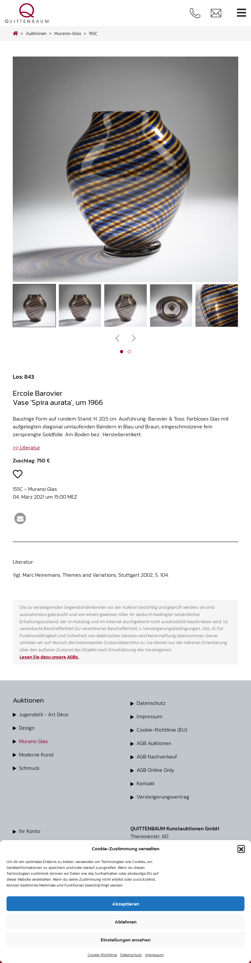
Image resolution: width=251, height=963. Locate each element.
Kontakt (146, 781)
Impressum (154, 955)
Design (27, 727)
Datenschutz (131, 955)
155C (93, 33)
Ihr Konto (29, 828)
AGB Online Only (155, 768)
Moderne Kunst (36, 753)
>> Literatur (26, 447)
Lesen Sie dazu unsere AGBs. (49, 656)
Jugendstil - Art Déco (43, 714)
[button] (241, 848)
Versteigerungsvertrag (163, 794)
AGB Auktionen (154, 742)
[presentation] (117, 337)
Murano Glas (33, 740)
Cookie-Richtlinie (102, 955)
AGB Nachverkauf (157, 755)
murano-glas (67, 33)
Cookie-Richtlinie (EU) (162, 729)
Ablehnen (126, 921)
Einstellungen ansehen (126, 939)
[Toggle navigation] (241, 13)
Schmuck (29, 767)
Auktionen (36, 33)
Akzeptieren (125, 903)
